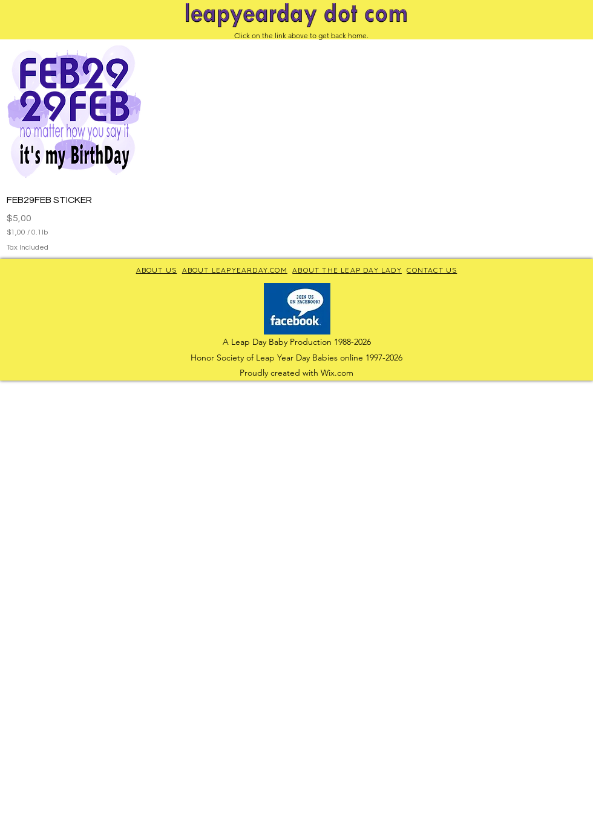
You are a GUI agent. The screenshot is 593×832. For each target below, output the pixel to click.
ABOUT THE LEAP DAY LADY (347, 270)
